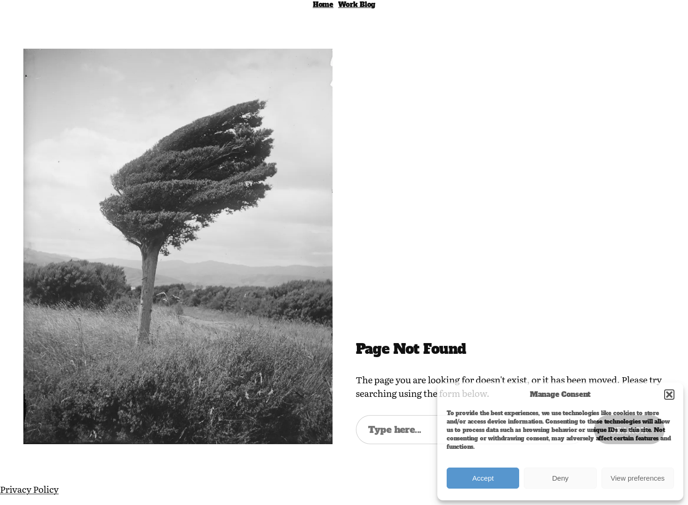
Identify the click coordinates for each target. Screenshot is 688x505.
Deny (560, 478)
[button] (669, 394)
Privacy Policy (29, 489)
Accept (483, 478)
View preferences (638, 478)
